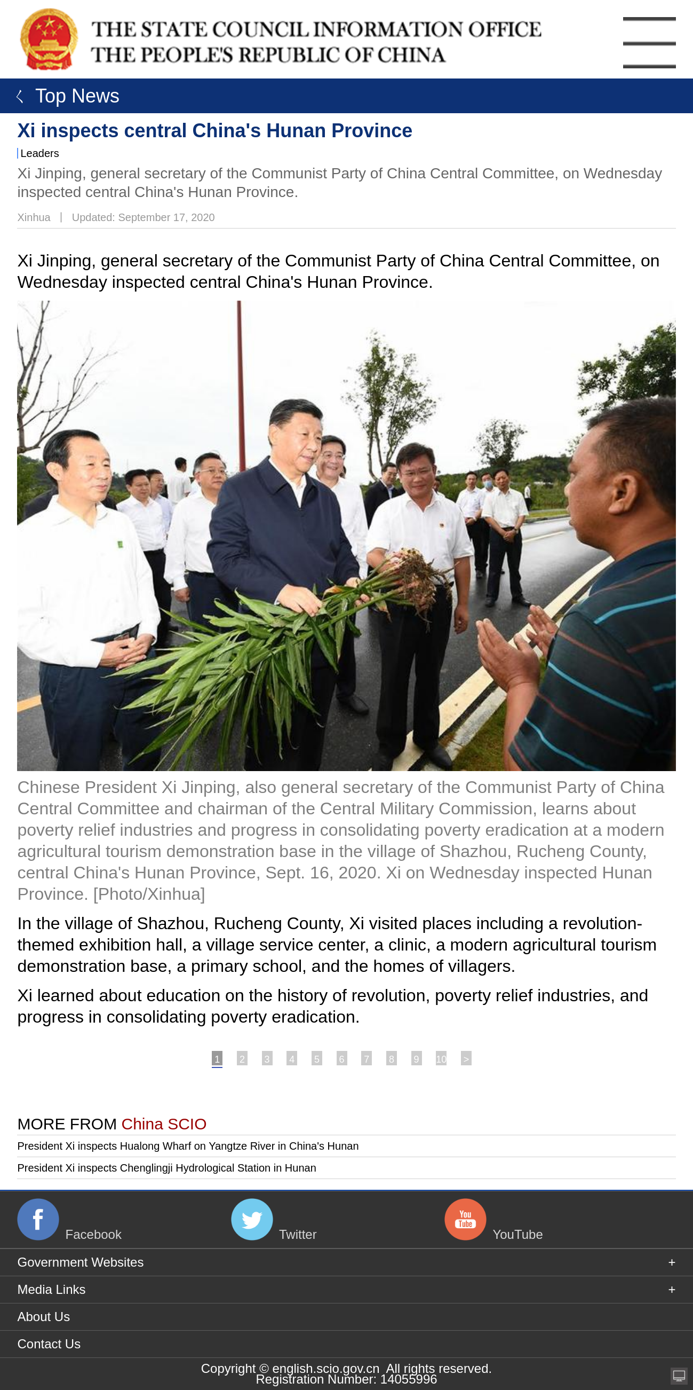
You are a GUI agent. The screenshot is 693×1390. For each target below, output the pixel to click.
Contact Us (49, 1344)
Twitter (298, 1234)
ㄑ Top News (62, 96)
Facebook (94, 1234)
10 (441, 1059)
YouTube (517, 1234)
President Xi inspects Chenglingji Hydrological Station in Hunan (166, 1168)
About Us (43, 1316)
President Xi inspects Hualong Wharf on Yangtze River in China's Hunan (188, 1146)
